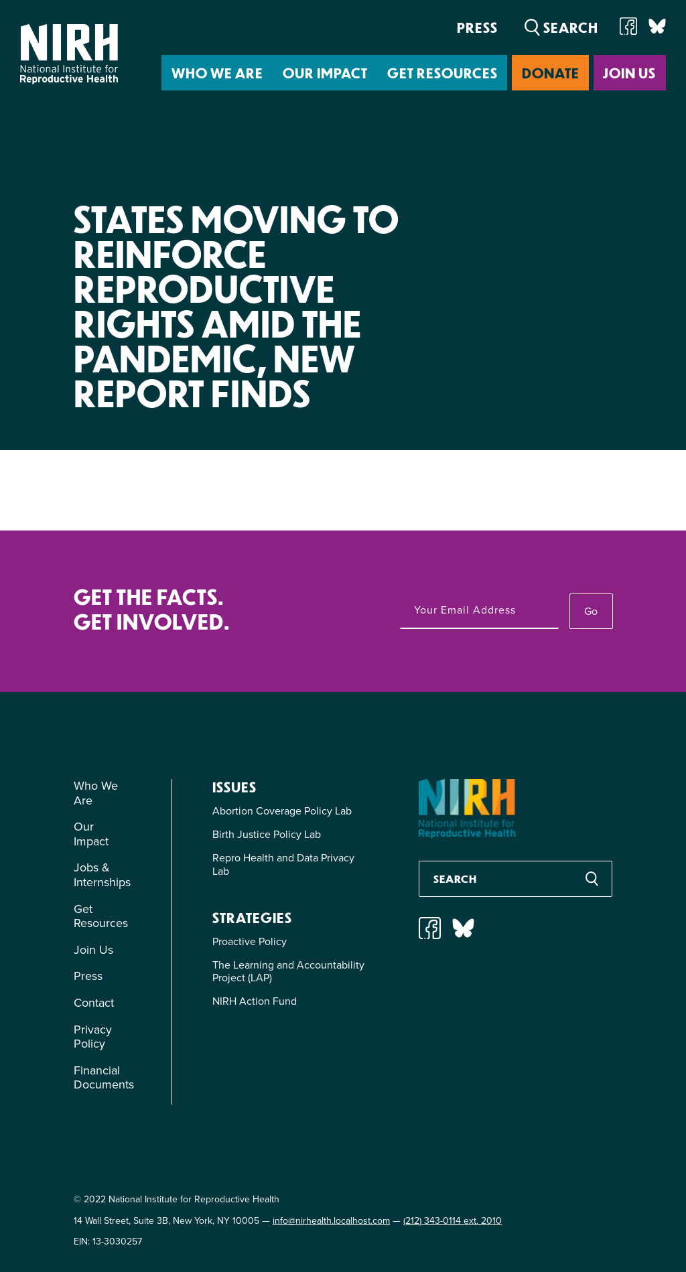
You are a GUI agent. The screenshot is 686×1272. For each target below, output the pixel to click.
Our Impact (325, 72)
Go (591, 611)
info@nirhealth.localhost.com (331, 1221)
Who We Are (217, 72)
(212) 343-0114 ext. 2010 (452, 1221)
